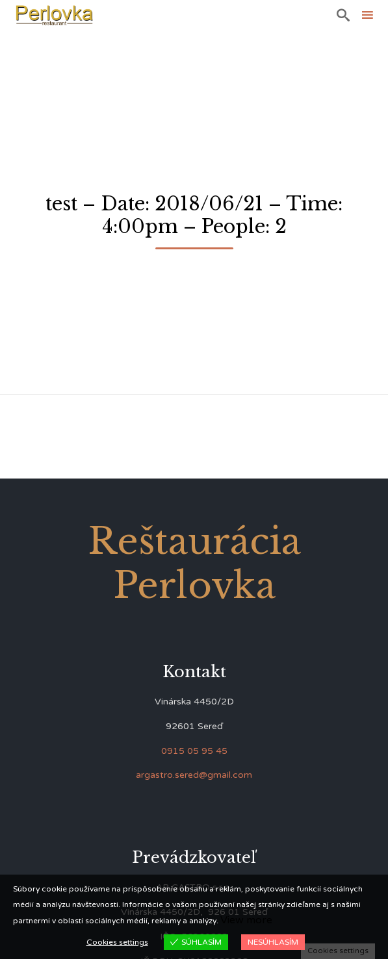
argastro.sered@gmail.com (194, 774)
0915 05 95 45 (194, 750)
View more (246, 920)
